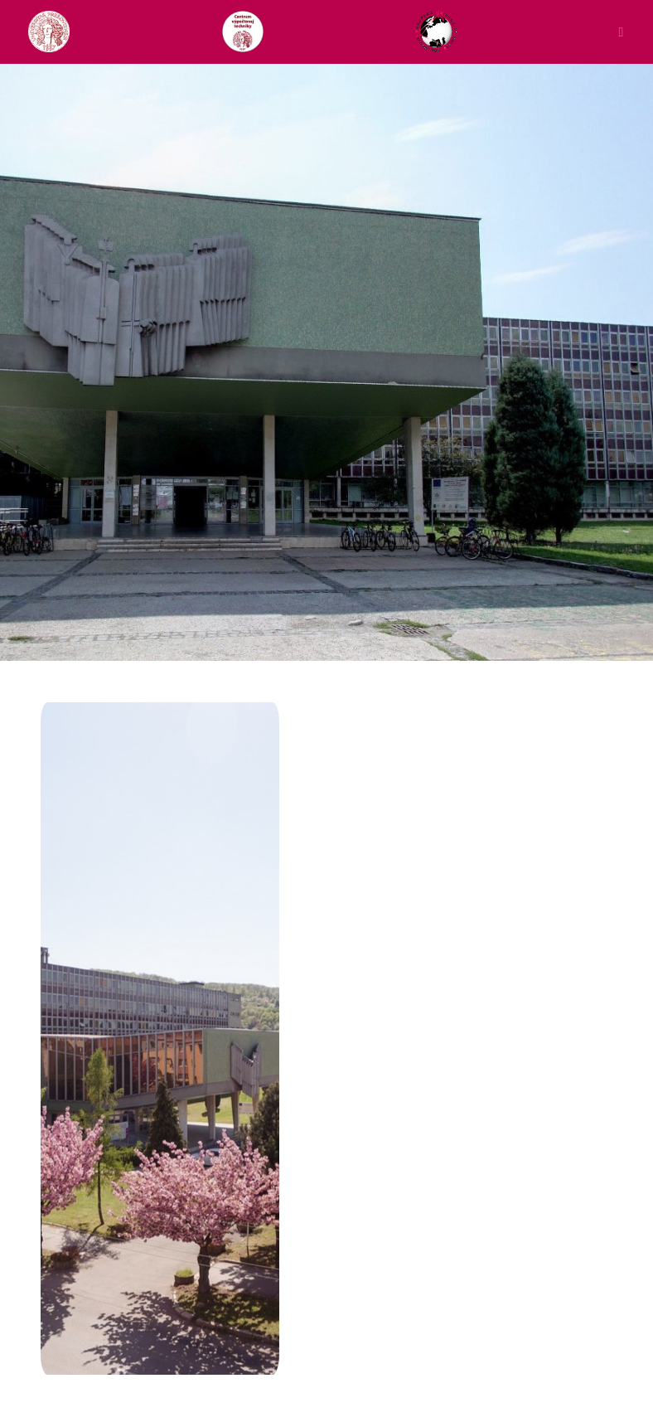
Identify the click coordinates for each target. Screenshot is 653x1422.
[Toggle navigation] (617, 31)
